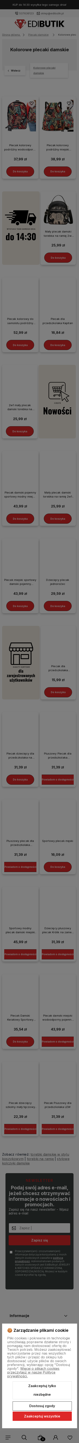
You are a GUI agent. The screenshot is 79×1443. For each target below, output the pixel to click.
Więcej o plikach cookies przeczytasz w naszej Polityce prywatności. (33, 1372)
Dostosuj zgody (42, 1406)
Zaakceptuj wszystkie (42, 1416)
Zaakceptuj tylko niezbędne (42, 1390)
